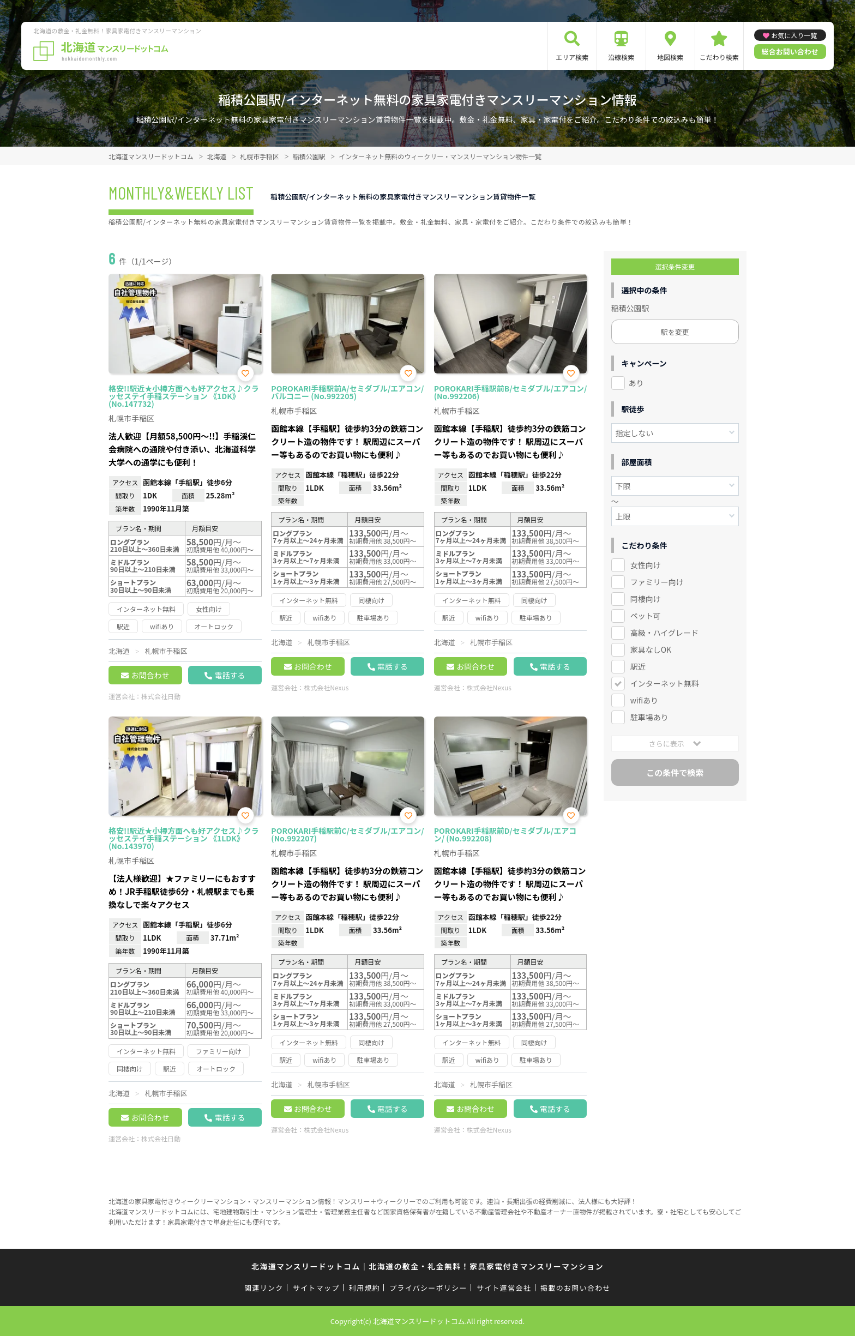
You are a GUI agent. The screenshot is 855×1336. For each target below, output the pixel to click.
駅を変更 (675, 332)
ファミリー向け (657, 581)
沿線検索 (621, 57)
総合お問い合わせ (790, 51)
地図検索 (670, 57)
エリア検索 (572, 57)
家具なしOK (650, 649)
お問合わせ (150, 675)
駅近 (638, 666)
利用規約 (364, 1287)
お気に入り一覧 (794, 35)
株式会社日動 (160, 696)
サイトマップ (316, 1287)
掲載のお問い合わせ (575, 1287)
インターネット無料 (664, 683)
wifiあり (644, 700)
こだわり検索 (719, 57)
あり (636, 382)
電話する (229, 675)
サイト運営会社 (504, 1287)
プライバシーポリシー (428, 1287)
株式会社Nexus (326, 687)
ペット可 (645, 615)
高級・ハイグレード (664, 632)
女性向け (645, 564)
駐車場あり (649, 717)
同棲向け (645, 598)
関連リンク (264, 1287)
